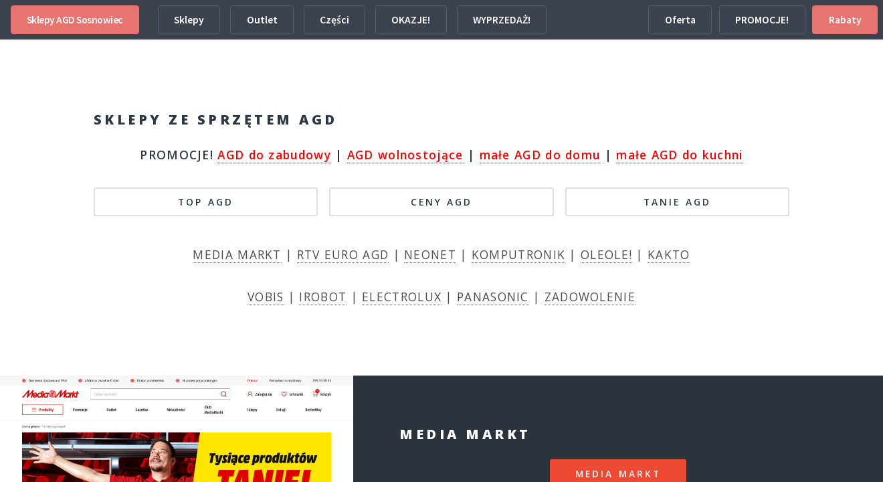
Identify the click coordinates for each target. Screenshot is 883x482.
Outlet (262, 19)
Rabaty (845, 19)
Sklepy (189, 19)
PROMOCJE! (762, 19)
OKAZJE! (410, 19)
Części (334, 19)
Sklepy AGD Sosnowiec (75, 19)
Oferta (680, 19)
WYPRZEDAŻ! (501, 19)
